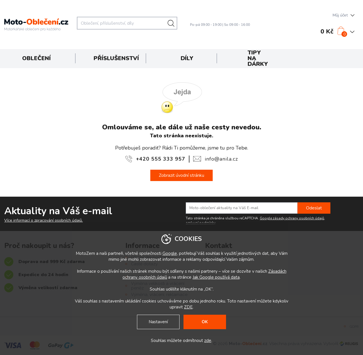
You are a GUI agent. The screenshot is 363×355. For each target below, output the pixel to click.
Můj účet (340, 15)
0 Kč (327, 31)
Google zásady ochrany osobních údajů (292, 218)
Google (169, 253)
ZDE (188, 307)
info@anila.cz (221, 159)
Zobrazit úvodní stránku (181, 175)
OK (205, 322)
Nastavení (158, 322)
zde (207, 340)
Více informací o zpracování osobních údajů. (43, 220)
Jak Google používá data (216, 277)
